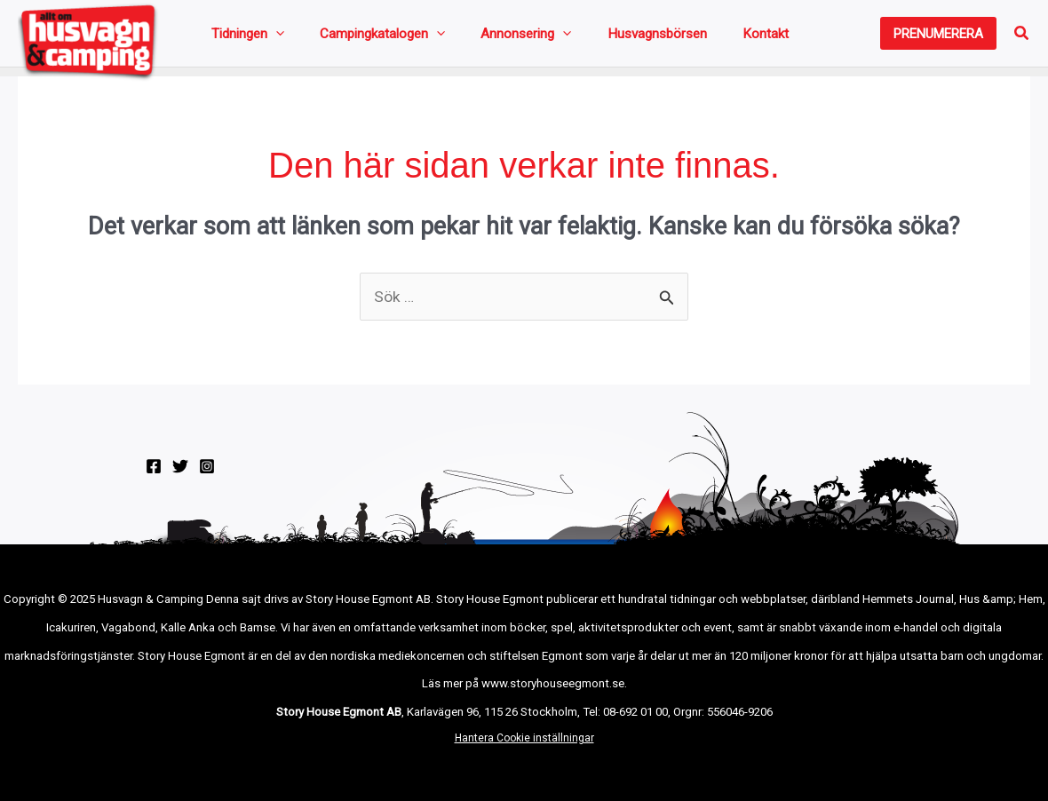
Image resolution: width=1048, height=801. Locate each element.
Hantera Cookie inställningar (524, 747)
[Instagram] (207, 475)
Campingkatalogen (353, 37)
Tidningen (240, 37)
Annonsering (474, 37)
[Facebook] (154, 475)
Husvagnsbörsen (583, 37)
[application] (268, 37)
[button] (938, 37)
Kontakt (670, 37)
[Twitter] (180, 475)
